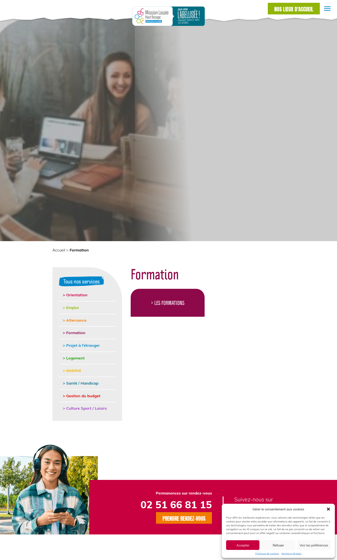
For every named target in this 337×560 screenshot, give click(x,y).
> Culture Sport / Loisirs (85, 408)
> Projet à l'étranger (81, 345)
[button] (328, 509)
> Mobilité (72, 370)
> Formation (74, 332)
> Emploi (71, 307)
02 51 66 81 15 (176, 504)
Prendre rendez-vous (183, 517)
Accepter (242, 545)
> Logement (74, 358)
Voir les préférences (314, 545)
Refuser (278, 545)
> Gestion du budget (81, 395)
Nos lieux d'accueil (293, 8)
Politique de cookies (267, 553)
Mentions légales (291, 553)
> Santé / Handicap (80, 383)
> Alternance (75, 320)
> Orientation (75, 294)
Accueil (58, 250)
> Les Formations (167, 302)
